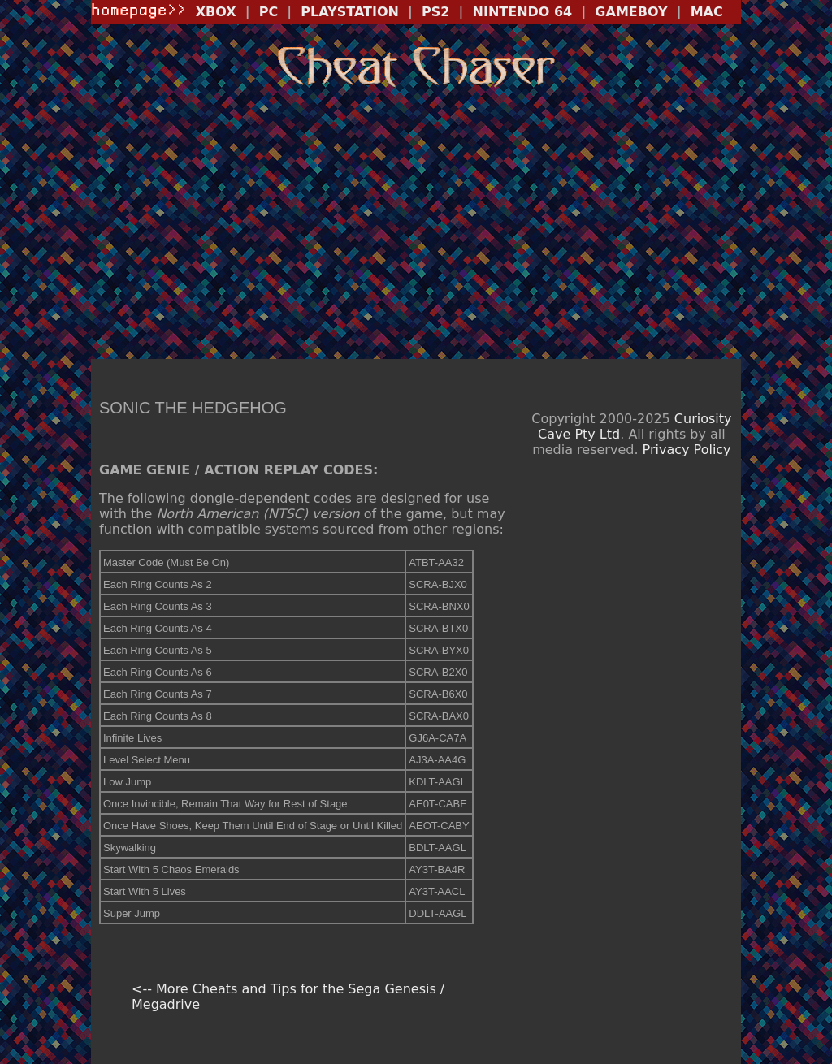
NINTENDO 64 (523, 11)
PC (268, 11)
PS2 (435, 11)
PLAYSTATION (350, 11)
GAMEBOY (631, 11)
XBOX (216, 11)
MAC (707, 11)
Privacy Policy (687, 449)
